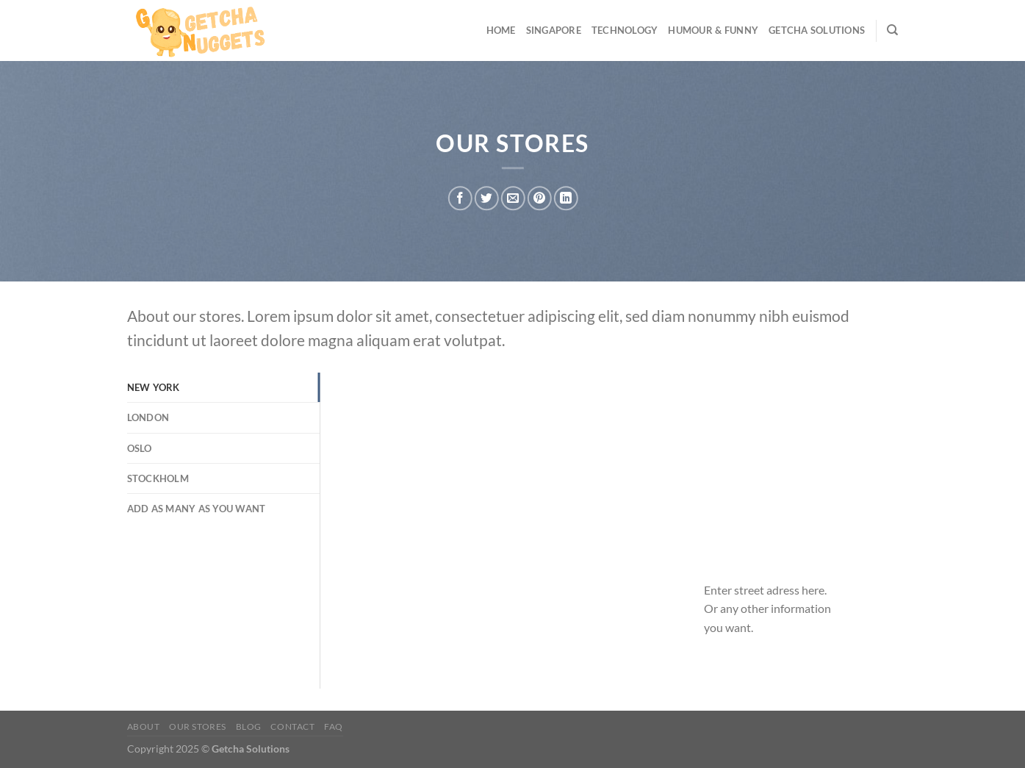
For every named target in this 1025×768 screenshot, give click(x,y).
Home (501, 30)
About (143, 726)
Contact (292, 726)
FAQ (333, 726)
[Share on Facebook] (460, 198)
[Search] (892, 30)
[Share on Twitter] (487, 198)
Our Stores (197, 726)
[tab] (223, 387)
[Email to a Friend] (513, 198)
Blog (249, 726)
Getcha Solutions (817, 30)
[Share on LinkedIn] (566, 198)
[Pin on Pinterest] (540, 198)
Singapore (553, 30)
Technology (624, 30)
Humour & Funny (713, 30)
